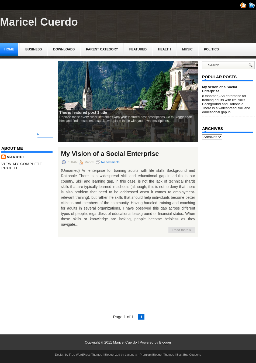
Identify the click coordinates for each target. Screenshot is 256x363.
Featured (138, 49)
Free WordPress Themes (85, 354)
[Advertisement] (41, 92)
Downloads (64, 49)
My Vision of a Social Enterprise (110, 153)
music (187, 49)
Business (33, 49)
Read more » (181, 230)
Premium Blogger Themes (157, 354)
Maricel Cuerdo (39, 22)
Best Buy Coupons (189, 354)
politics (211, 49)
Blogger (165, 342)
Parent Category (102, 49)
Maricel (16, 157)
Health (164, 49)
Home (9, 49)
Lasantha (131, 354)
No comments (110, 162)
